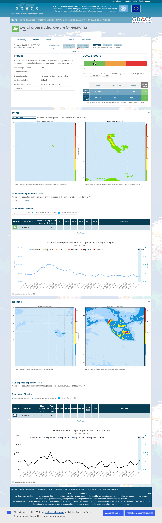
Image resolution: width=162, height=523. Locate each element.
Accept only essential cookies (140, 513)
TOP (148, 112)
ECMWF (118, 45)
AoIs (40, 194)
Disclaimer (72, 493)
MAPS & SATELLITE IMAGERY (70, 20)
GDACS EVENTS (27, 20)
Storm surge (116, 85)
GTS (60, 40)
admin (147, 1)
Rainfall (133, 85)
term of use (116, 1)
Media (71, 40)
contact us (127, 1)
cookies (148, 493)
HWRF (107, 45)
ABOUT (106, 20)
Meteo (48, 40)
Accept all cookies (113, 513)
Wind (98, 85)
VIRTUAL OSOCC (45, 20)
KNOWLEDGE (94, 20)
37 (19, 227)
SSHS (27, 201)
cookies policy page (54, 512)
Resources (86, 40)
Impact (36, 40)
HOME (14, 20)
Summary (21, 40)
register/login (138, 1)
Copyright (83, 493)
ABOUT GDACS (110, 489)
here (109, 76)
